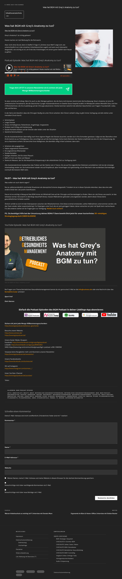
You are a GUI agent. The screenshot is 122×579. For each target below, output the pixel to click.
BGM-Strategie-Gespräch (64, 539)
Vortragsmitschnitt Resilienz (64, 558)
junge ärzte (29, 396)
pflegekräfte (12, 398)
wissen (61, 398)
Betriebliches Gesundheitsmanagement (79, 393)
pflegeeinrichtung (106, 396)
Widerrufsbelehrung (22, 553)
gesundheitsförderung (62, 394)
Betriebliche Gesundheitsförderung (49, 393)
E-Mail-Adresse (11, 457)
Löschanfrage (22, 545)
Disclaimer (19, 549)
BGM (97, 393)
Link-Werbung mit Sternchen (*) (26, 556)
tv (57, 398)
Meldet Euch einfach (55, 209)
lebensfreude (72, 396)
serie (34, 398)
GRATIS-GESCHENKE (60, 536)
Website (8, 468)
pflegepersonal (25, 398)
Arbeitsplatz (18, 393)
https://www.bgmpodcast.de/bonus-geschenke (22, 326)
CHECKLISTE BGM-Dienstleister (66, 547)
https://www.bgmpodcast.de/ (15, 335)
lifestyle (81, 396)
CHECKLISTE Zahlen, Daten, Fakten (67, 544)
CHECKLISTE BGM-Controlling (65, 553)
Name (7, 447)
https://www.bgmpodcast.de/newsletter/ (19, 354)
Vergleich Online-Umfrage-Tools (66, 556)
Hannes (21, 4)
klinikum (51, 396)
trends (52, 398)
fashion (23, 394)
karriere (38, 396)
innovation (11, 396)
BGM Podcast (105, 393)
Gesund (39, 394)
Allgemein (11, 390)
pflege (95, 396)
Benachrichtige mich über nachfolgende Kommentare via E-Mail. (28, 485)
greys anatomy (107, 394)
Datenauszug (22, 542)
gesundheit (47, 394)
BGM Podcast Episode (24, 390)
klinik (45, 396)
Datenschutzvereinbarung (24, 540)
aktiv (9, 393)
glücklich (96, 394)
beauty (26, 393)
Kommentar (10, 420)
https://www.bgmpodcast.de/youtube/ (18, 376)
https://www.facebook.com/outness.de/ (19, 361)
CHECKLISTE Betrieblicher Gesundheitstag (69, 550)
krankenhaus (61, 396)
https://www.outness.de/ (13, 333)
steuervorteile (43, 398)
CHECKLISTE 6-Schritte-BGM (65, 542)
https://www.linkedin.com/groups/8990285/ (27, 345)
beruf (32, 393)
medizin (89, 396)
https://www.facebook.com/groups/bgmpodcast (29, 342)
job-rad (20, 396)
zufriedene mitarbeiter (74, 398)
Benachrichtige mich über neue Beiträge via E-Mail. (23, 492)
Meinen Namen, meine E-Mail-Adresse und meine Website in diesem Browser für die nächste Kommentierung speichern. (50, 478)
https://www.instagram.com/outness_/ (18, 368)
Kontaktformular (11, 292)
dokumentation (13, 394)
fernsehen (31, 394)
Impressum (19, 536)
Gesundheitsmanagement (82, 394)
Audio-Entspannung (62, 561)
